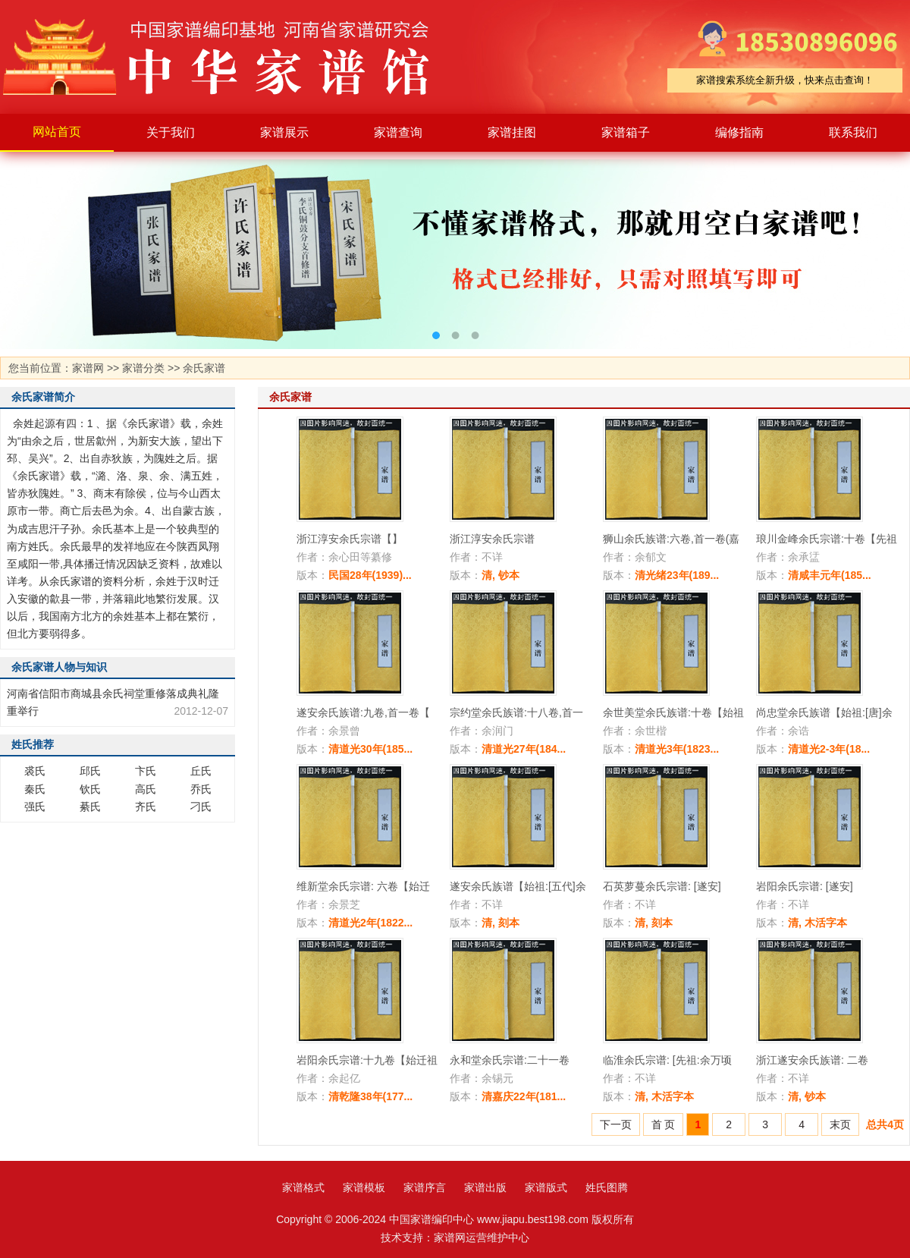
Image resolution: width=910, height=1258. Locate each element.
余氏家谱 (204, 368)
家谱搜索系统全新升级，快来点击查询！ (785, 80)
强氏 (35, 806)
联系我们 (853, 132)
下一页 (616, 1124)
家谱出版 (485, 1187)
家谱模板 (364, 1187)
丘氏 (201, 771)
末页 (840, 1124)
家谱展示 (284, 132)
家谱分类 (143, 368)
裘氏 (35, 771)
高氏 (145, 789)
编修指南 (739, 132)
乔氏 (201, 789)
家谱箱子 (625, 132)
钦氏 (90, 789)
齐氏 (145, 806)
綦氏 (90, 806)
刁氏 (201, 806)
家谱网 (88, 368)
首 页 (663, 1124)
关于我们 (170, 132)
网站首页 (57, 131)
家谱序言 (424, 1187)
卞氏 (145, 771)
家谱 (227, 57)
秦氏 (35, 789)
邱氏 (90, 771)
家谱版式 (546, 1187)
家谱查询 (398, 132)
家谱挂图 (512, 132)
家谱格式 (303, 1187)
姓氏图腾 (606, 1187)
